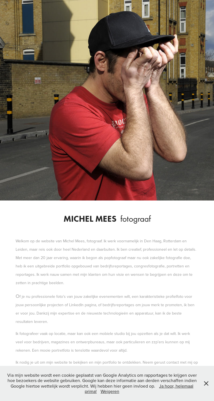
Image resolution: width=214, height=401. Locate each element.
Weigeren (110, 391)
